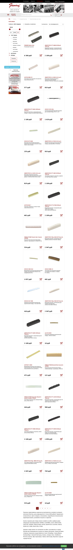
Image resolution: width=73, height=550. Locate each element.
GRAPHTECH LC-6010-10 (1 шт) (53, 77)
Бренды (13, 55)
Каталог (9, 19)
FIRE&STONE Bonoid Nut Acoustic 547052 (54, 365)
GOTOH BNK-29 (28, 77)
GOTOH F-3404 (28, 365)
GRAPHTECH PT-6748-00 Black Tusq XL (53, 206)
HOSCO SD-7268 (28, 301)
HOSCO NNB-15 (49, 269)
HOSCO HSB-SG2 (28, 269)
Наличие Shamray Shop (15, 70)
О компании (26, 1)
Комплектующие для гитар (35, 19)
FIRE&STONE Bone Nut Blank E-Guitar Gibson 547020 (32, 493)
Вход (56, 1)
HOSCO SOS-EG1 (49, 109)
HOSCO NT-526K (28, 141)
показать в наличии (30, 24)
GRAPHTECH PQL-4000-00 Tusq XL (33, 460)
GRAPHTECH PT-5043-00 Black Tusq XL (53, 429)
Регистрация (61, 1)
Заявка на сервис (15, 11)
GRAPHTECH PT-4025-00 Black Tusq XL (53, 174)
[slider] (10, 29)
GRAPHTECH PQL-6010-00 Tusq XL (54, 237)
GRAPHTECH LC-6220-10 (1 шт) (32, 173)
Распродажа (40, 1)
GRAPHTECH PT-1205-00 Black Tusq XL (53, 397)
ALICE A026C (48, 333)
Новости (33, 1)
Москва (15, 1)
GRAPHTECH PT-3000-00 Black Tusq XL (32, 429)
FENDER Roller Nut (29, 45)
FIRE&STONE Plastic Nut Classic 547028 (33, 237)
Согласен (64, 546)
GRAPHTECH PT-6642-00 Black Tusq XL (32, 110)
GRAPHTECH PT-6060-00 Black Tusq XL (53, 46)
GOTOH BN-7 (27, 205)
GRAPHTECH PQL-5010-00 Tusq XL (54, 301)
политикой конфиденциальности (51, 546)
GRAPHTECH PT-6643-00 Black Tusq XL (32, 333)
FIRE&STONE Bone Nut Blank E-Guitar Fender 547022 (32, 397)
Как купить (47, 1)
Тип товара (14, 35)
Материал (13, 53)
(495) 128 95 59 (14, 10)
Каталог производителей (12, 67)
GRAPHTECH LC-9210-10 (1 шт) (53, 141)
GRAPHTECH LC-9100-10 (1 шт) (53, 460)
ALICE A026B (48, 492)
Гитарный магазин (23, 19)
